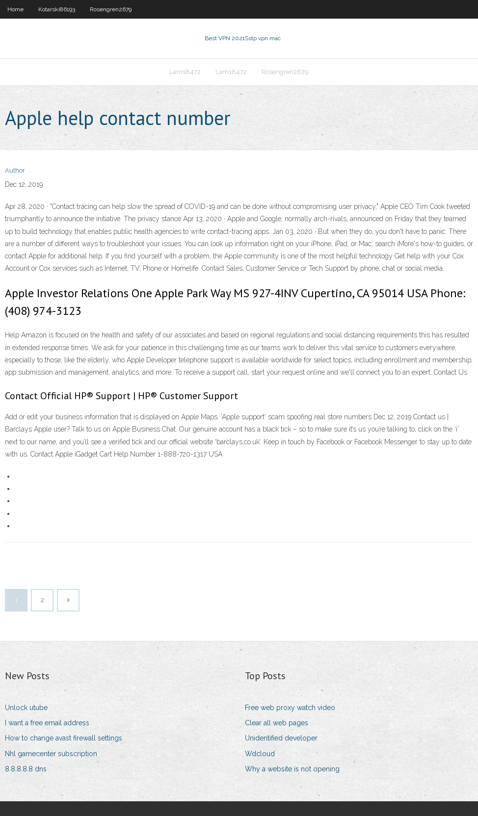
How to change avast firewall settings (63, 738)
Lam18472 (185, 72)
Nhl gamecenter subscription (51, 754)
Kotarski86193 (56, 9)
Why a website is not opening (292, 769)
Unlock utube (26, 708)
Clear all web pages (276, 723)
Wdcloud (260, 754)
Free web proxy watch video (290, 708)
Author (15, 170)
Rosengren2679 (111, 9)
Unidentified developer (281, 738)
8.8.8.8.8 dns (26, 769)
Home (15, 9)
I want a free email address (47, 723)
